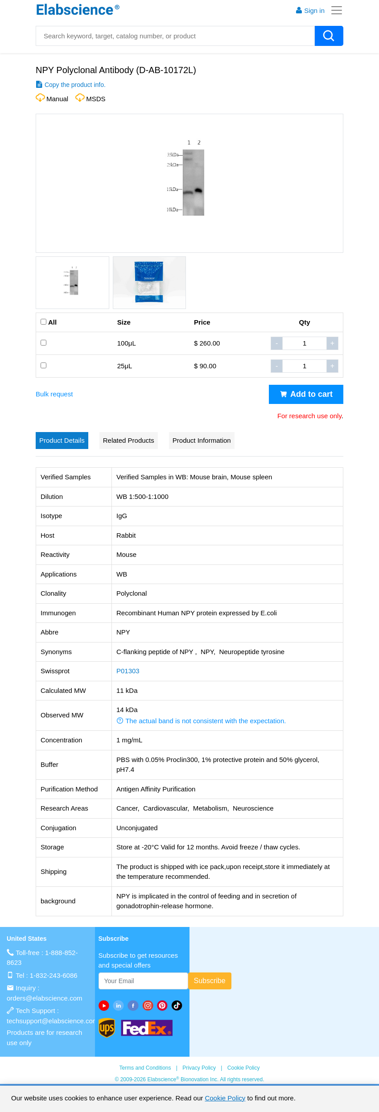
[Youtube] (106, 1005)
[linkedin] (120, 1005)
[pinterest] (164, 1005)
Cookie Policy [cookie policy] (225, 1098)
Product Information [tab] (202, 440)
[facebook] (135, 1005)
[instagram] (149, 1005)
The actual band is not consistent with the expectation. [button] (201, 721)
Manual (57, 99)
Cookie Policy (243, 1068)
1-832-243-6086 (54, 975)
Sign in (310, 10)
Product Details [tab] (62, 440)
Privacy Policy (199, 1068)
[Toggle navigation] (334, 10)
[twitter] (178, 1005)
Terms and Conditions (145, 1068)
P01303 (128, 671)
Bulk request (54, 394)
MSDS (95, 99)
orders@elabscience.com (44, 998)
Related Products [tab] (128, 440)
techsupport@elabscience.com (52, 1021)
